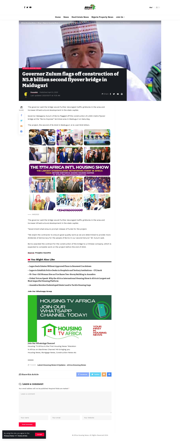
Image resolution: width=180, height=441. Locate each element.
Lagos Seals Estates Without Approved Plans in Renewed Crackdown (61, 266)
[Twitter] (27, 7)
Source (31, 253)
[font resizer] (151, 7)
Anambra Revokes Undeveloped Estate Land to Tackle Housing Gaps (61, 285)
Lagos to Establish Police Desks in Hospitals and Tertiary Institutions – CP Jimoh (67, 270)
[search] (146, 7)
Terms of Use (23, 436)
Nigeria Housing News (32, 68)
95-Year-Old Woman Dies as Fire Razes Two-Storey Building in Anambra (63, 274)
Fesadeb (34, 92)
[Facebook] (25, 7)
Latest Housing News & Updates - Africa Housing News (61, 365)
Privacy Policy (9, 436)
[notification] (143, 7)
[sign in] (20, 7)
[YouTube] (30, 7)
